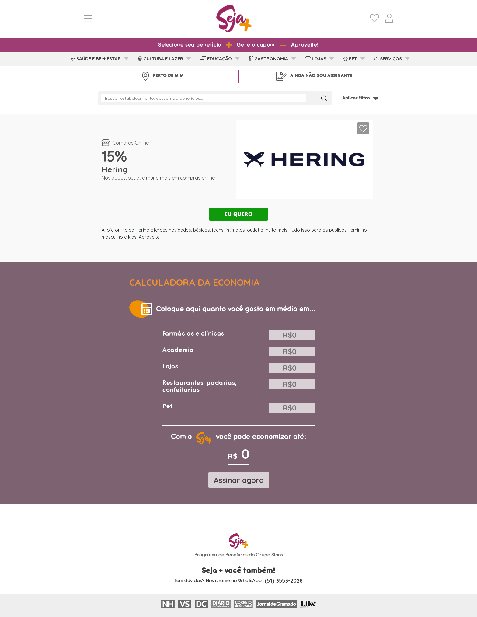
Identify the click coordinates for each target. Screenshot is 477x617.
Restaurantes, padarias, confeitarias (199, 386)
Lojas (170, 366)
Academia (178, 350)
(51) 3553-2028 (284, 581)
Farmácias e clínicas (193, 333)
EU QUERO (238, 214)
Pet (167, 406)
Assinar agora (239, 480)
